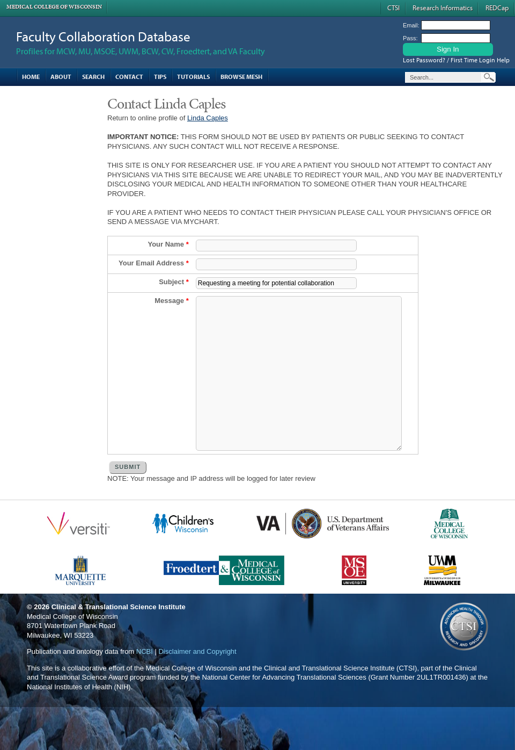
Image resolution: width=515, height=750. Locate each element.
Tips (160, 77)
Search (93, 77)
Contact (129, 77)
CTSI (393, 7)
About (60, 77)
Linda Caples (207, 118)
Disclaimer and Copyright (197, 684)
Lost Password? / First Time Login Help (456, 60)
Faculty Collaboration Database (103, 36)
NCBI (144, 684)
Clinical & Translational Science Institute (119, 639)
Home (31, 77)
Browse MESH (241, 77)
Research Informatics (443, 7)
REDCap (497, 7)
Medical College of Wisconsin (54, 7)
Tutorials (193, 77)
